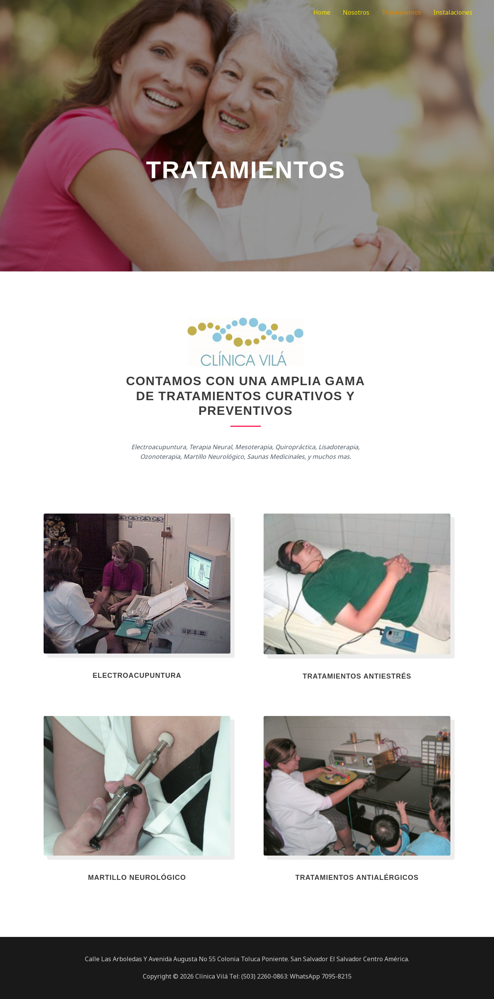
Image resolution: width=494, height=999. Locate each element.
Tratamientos (401, 12)
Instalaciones (452, 12)
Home (321, 12)
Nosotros (356, 12)
